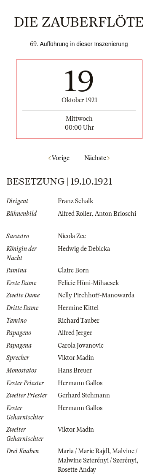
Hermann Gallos (80, 383)
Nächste (97, 158)
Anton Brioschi (115, 213)
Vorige (59, 158)
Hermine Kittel (78, 308)
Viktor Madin (76, 357)
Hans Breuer (75, 370)
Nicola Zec (72, 236)
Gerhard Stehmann (84, 395)
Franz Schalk (75, 201)
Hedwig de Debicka (84, 248)
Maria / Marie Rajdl (83, 451)
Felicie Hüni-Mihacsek (88, 283)
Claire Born (73, 270)
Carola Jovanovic (81, 345)
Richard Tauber (78, 320)
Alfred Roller (75, 213)
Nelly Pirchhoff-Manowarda (96, 295)
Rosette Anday (77, 469)
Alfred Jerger (75, 332)
